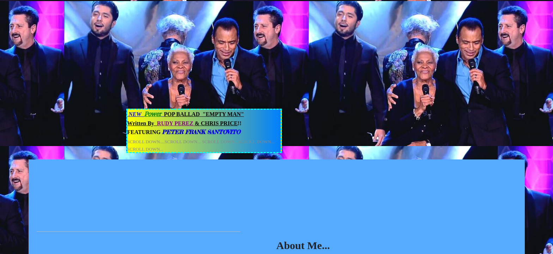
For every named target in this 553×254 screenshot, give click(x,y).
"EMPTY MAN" (222, 114)
